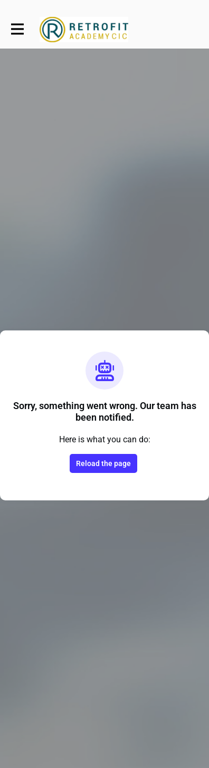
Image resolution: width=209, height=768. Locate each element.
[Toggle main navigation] (16, 30)
